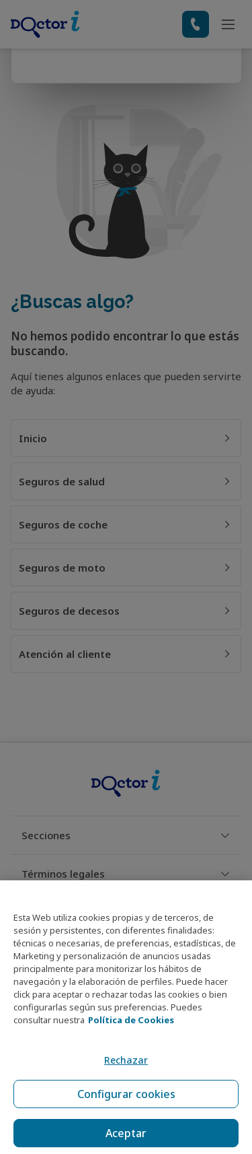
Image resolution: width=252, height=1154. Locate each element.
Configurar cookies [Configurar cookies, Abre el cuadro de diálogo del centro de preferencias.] (126, 1094)
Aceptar (126, 1133)
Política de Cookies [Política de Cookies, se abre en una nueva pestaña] (131, 1020)
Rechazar (126, 1060)
